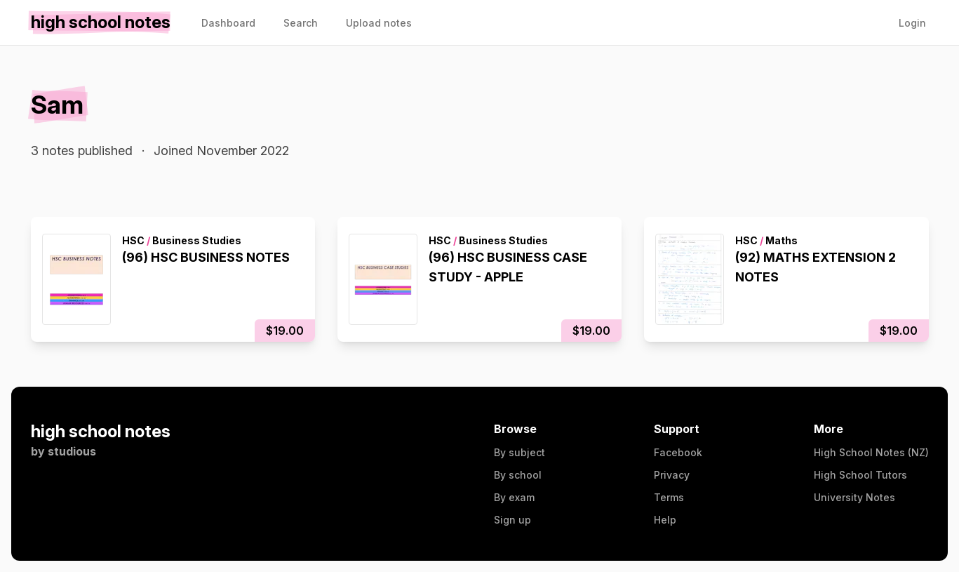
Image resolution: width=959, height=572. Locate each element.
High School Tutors (860, 475)
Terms (669, 497)
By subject (519, 452)
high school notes (100, 431)
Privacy (672, 475)
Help (665, 520)
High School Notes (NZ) (871, 452)
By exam (514, 497)
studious (72, 451)
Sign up (512, 520)
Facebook (678, 452)
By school (518, 475)
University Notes (854, 497)
